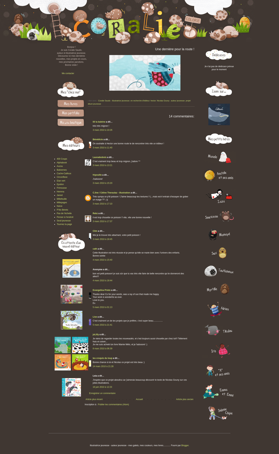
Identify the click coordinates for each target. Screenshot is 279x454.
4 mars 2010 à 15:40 (102, 260)
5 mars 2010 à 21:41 (102, 325)
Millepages (62, 202)
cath (95, 249)
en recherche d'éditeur (140, 101)
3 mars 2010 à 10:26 (102, 130)
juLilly (96, 334)
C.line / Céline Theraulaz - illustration (112, 192)
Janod (60, 195)
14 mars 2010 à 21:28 (103, 366)
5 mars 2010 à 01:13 (102, 307)
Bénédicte (98, 139)
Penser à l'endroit (65, 217)
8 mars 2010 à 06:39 (102, 348)
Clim (95, 231)
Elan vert (61, 181)
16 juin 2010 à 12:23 (102, 387)
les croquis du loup (102, 358)
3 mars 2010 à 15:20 (102, 183)
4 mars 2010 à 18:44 (102, 280)
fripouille (97, 175)
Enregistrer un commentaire (102, 393)
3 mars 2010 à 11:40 (102, 147)
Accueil (139, 399)
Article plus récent (94, 399)
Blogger (185, 445)
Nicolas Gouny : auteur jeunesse (171, 101)
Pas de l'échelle (64, 213)
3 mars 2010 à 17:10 (102, 204)
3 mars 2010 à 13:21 (102, 165)
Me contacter (68, 73)
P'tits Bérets (62, 210)
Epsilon (60, 184)
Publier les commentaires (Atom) (113, 404)
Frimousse (62, 188)
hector (153, 101)
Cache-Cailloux (64, 173)
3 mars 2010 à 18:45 (102, 239)
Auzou (60, 166)
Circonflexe (62, 177)
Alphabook (62, 162)
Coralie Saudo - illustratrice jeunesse (114, 101)
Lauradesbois (100, 157)
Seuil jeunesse (64, 220)
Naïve (59, 206)
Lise (95, 317)
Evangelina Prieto (102, 290)
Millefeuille (62, 199)
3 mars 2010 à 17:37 (102, 221)
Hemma (60, 191)
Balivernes (62, 170)
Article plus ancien (184, 399)
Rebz (95, 213)
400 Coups (62, 159)
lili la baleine (99, 122)
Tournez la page (64, 224)
